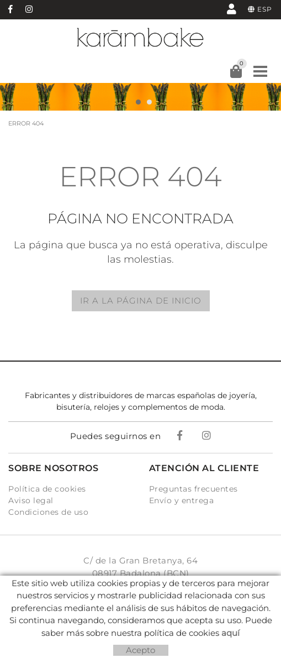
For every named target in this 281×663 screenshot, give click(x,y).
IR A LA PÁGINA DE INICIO (141, 300)
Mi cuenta (231, 8)
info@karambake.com (141, 609)
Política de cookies (47, 489)
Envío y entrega (181, 500)
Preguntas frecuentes (193, 489)
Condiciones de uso (48, 512)
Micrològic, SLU (143, 649)
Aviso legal (31, 500)
